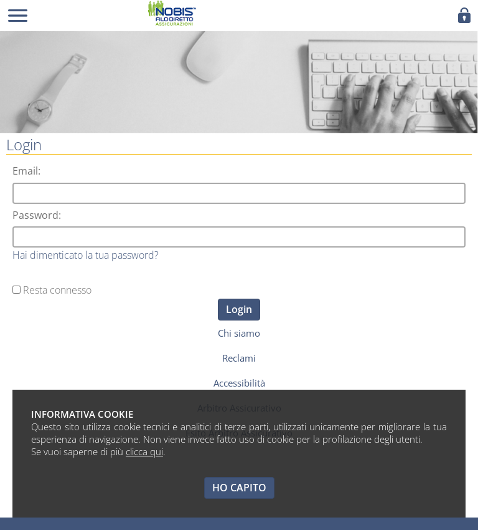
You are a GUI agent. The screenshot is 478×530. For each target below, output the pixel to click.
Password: (36, 215)
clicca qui (144, 451)
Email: (26, 171)
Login (239, 309)
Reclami (239, 358)
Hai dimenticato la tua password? (85, 255)
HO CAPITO (239, 487)
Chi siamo (239, 333)
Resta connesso (57, 290)
